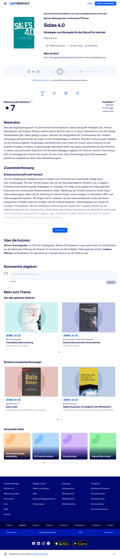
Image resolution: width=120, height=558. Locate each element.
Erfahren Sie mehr (39, 554)
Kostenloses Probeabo (100, 488)
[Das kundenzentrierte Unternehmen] (88, 317)
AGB (80, 532)
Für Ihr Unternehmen (99, 509)
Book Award (9, 499)
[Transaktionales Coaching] (31, 317)
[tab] (59, 352)
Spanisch (35, 525)
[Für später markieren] (54, 93)
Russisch (49, 525)
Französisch (96, 525)
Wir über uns (9, 488)
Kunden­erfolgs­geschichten (44, 499)
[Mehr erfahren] (32, 101)
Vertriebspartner (69, 504)
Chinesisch (64, 525)
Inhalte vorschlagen (41, 488)
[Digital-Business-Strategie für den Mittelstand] (88, 382)
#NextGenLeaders (11, 493)
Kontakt (7, 514)
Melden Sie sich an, (43, 80)
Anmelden (13, 281)
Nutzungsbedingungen (47, 532)
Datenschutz (12, 532)
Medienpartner (68, 493)
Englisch (9, 525)
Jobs (6, 504)
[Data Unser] (31, 382)
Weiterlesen (60, 230)
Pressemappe (38, 504)
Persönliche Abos (98, 493)
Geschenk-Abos (97, 504)
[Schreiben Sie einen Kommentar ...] (63, 275)
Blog (35, 493)
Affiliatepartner (68, 499)
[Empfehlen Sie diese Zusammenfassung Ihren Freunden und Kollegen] (77, 93)
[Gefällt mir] (42, 93)
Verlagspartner (68, 488)
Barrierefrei (109, 532)
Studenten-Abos (98, 499)
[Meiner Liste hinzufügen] (66, 93)
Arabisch (110, 525)
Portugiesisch (80, 525)
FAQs (6, 509)
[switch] (60, 71)
